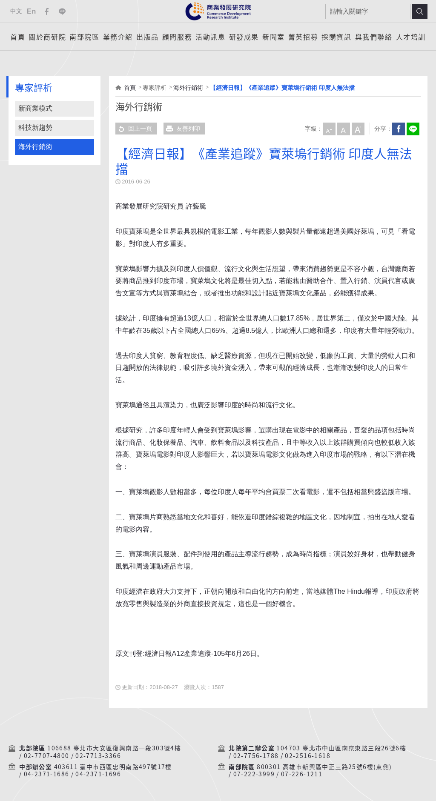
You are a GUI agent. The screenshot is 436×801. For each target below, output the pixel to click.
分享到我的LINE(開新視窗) (413, 128)
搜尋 (419, 11)
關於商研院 (47, 36)
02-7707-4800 (46, 756)
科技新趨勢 (35, 127)
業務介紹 (118, 36)
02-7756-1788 (256, 756)
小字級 (329, 128)
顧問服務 (177, 36)
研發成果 (244, 36)
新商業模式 (35, 108)
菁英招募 (303, 36)
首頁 (17, 36)
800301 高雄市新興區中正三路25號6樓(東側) (324, 767)
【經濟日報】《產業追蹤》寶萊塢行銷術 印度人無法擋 (282, 87)
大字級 (358, 128)
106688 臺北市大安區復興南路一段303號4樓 (114, 748)
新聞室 (273, 36)
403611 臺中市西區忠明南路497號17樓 (113, 767)
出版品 (147, 36)
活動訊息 (210, 36)
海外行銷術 (35, 146)
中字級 (343, 128)
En (31, 11)
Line (62, 11)
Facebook (46, 11)
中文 (16, 11)
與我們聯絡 (374, 36)
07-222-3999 (254, 774)
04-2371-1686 (46, 774)
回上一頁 (133, 128)
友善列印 (182, 128)
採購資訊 (336, 36)
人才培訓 (411, 36)
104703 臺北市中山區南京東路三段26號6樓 (341, 748)
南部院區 (84, 36)
